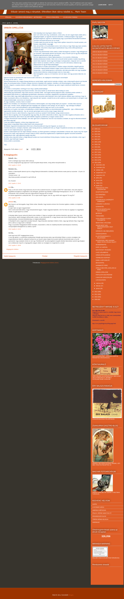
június (98, 180)
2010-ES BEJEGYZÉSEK (100, 55)
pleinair (10, 201)
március (98, 283)
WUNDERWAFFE (101, 244)
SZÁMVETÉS (100, 206)
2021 (96, 142)
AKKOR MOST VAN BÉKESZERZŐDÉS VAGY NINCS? (104, 227)
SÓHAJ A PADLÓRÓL (52, 17)
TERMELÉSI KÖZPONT (103, 257)
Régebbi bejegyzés (80, 256)
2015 (96, 157)
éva (9, 187)
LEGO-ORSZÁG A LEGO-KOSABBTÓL (103, 219)
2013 (96, 162)
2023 (96, 136)
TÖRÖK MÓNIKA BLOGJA (100, 519)
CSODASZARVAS (101, 233)
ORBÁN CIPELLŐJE (102, 272)
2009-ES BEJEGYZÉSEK (100, 52)
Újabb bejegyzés (10, 256)
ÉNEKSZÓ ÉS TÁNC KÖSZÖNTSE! (102, 188)
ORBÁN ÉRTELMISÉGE (103, 255)
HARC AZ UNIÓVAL (102, 247)
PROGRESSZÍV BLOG (99, 516)
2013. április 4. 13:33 (14, 229)
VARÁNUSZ (96, 522)
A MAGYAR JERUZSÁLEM (104, 277)
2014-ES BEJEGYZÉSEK (100, 67)
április (98, 185)
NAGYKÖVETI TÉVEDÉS (103, 250)
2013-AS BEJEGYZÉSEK (100, 64)
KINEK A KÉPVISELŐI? (103, 260)
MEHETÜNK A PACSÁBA (103, 223)
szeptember (99, 172)
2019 (96, 147)
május (98, 183)
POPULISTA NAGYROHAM (104, 275)
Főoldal (44, 256)
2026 (96, 129)
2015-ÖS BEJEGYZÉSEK (100, 70)
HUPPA (94, 504)
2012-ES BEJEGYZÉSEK (100, 61)
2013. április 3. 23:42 (14, 183)
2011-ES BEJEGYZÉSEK (100, 58)
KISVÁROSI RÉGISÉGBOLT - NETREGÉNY (29, 17)
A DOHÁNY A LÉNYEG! (103, 204)
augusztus (99, 175)
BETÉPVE (99, 213)
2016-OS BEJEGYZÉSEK (100, 73)
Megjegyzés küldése (12, 249)
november (99, 167)
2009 (96, 299)
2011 (96, 294)
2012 (96, 291)
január (98, 288)
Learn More (102, 5)
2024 (96, 134)
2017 (96, 152)
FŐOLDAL (8, 17)
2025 (96, 131)
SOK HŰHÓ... (100, 197)
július (97, 178)
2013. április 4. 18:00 (14, 245)
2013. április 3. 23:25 (14, 165)
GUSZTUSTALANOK (102, 192)
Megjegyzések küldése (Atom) (49, 262)
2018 (96, 149)
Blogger (71, 595)
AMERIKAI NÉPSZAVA (99, 510)
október (98, 170)
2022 (96, 139)
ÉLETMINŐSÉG (100, 194)
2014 (96, 160)
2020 (96, 144)
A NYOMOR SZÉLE (98, 507)
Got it (110, 5)
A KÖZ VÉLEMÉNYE (102, 252)
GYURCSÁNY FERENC (70, 17)
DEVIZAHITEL (100, 263)
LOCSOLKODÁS (101, 280)
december (99, 165)
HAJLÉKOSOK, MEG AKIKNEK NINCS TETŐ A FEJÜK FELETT (106, 241)
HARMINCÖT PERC (102, 265)
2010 (96, 297)
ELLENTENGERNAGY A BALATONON (103, 237)
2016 (96, 155)
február (98, 286)
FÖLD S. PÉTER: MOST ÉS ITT (102, 513)
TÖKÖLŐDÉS (100, 216)
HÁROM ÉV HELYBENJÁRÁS (105, 231)
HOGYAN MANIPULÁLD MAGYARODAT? (103, 210)
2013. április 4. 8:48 (14, 198)
